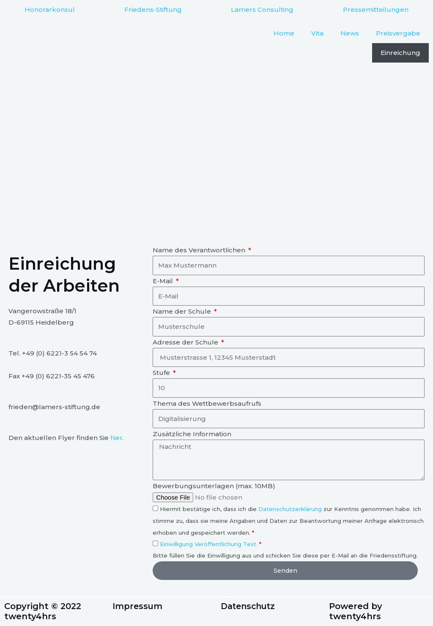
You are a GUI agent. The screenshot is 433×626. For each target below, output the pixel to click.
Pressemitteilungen (375, 9)
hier (116, 438)
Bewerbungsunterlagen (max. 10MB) (214, 486)
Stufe (162, 373)
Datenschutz (250, 606)
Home (284, 33)
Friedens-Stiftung (153, 9)
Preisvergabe (398, 33)
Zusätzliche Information (192, 434)
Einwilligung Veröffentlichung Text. (209, 544)
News (349, 33)
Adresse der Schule (186, 342)
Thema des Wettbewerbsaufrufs (207, 403)
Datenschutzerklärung (290, 509)
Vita (317, 33)
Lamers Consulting (262, 9)
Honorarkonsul (50, 9)
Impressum (137, 606)
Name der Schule (183, 311)
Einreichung (400, 53)
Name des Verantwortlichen (200, 250)
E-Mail (164, 281)
